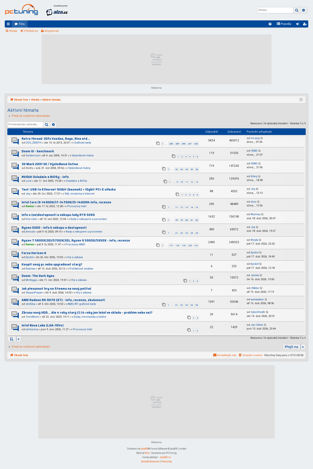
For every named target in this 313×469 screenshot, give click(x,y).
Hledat (13, 31)
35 (191, 169)
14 (191, 207)
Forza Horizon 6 (34, 253)
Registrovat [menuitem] (305, 25)
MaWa (29, 168)
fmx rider (31, 219)
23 (186, 232)
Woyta (254, 239)
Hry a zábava (75, 257)
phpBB (144, 448)
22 (181, 232)
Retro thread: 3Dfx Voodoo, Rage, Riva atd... (56, 138)
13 (197, 181)
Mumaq (255, 214)
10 (181, 181)
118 (177, 245)
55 (197, 304)
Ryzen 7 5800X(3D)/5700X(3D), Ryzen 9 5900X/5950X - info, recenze (76, 240)
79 (181, 220)
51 (176, 304)
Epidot (29, 257)
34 (186, 169)
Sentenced (33, 155)
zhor (253, 201)
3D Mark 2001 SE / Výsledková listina (50, 164)
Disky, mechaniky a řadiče (90, 316)
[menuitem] (270, 24)
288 (171, 143)
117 (171, 245)
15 (197, 207)
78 (176, 220)
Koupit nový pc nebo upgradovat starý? (52, 264)
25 (197, 232)
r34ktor (255, 288)
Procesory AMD (75, 244)
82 (197, 220)
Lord (28, 180)
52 (181, 304)
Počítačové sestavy (81, 268)
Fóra (22, 24)
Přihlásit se (31, 31)
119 (183, 245)
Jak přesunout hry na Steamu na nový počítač (56, 288)
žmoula (30, 231)
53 (186, 304)
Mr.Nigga (31, 280)
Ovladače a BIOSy (76, 180)
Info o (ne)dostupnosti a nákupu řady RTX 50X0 (58, 214)
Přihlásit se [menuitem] (298, 25)
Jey (28, 193)
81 (191, 220)
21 (176, 232)
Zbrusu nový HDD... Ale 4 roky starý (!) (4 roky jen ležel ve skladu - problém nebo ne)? (87, 312)
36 (197, 169)
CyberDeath (258, 312)
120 (190, 245)
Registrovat (52, 31)
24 (191, 232)
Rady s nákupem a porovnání (88, 219)
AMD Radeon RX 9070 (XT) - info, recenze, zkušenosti (63, 299)
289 (177, 143)
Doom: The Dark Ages (38, 275)
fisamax (30, 268)
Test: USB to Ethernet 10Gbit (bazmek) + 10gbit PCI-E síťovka (69, 189)
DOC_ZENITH (33, 142)
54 (191, 304)
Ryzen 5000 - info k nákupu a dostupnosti (54, 227)
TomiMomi (32, 316)
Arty (147, 453)
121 (196, 245)
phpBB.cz (165, 457)
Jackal (255, 275)
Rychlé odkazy (9, 25)
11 (186, 181)
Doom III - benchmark (38, 151)
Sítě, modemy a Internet (79, 193)
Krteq (254, 176)
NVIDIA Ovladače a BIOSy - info (45, 176)
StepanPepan (34, 292)
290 (183, 143)
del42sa (30, 304)
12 (191, 181)
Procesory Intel (76, 206)
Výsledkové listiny (83, 155)
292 (196, 143)
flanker (30, 206)
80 (186, 220)
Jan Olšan (257, 324)
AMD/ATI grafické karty (82, 304)
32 (176, 169)
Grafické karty (82, 142)
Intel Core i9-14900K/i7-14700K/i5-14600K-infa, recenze (66, 202)
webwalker (257, 299)
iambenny (32, 329)
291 (190, 143)
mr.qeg (255, 138)
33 (181, 169)
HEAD (254, 150)
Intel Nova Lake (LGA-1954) (43, 325)
